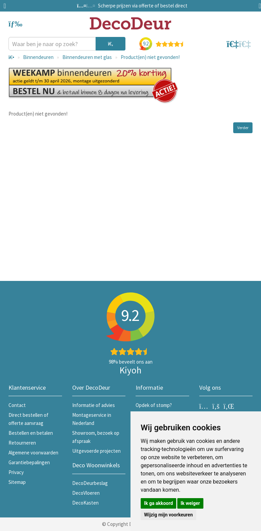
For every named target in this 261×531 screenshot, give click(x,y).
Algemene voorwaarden (33, 452)
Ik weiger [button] (190, 503)
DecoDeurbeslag (90, 483)
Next (257, 5)
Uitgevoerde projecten (96, 451)
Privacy (16, 472)
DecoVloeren (86, 493)
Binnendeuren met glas (87, 57)
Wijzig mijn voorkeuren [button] (168, 514)
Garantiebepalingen (29, 462)
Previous (6, 5)
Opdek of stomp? (154, 405)
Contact (17, 405)
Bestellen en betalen (30, 433)
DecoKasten (85, 502)
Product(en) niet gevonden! (150, 57)
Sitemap (17, 482)
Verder (242, 127)
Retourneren (22, 443)
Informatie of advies (93, 405)
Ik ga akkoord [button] (158, 503)
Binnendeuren (38, 57)
